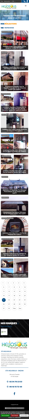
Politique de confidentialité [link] (14, 417)
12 (9, 291)
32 (9, 308)
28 (14, 304)
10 (25, 287)
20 (25, 295)
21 (3, 300)
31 (3, 308)
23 (14, 300)
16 (3, 295)
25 (25, 300)
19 (19, 295)
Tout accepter (5, 415)
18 (14, 295)
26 (3, 304)
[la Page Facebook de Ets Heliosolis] (26, 2)
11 (3, 291)
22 (9, 300)
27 (9, 304)
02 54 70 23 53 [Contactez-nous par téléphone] (15, 381)
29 (19, 304)
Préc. (14, 308)
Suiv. (20, 308)
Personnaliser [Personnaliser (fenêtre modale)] (24, 415)
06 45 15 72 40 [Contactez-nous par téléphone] (15, 386)
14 (19, 291)
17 (9, 295)
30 (25, 304)
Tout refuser (14, 415)
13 (14, 291)
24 (19, 300)
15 (25, 291)
